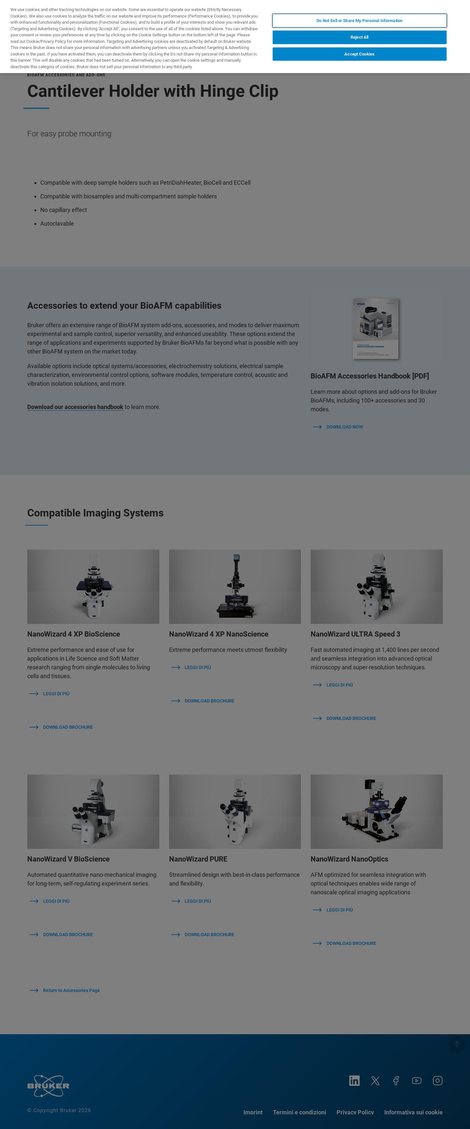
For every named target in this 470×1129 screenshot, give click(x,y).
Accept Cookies (359, 54)
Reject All (359, 37)
